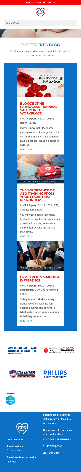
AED (56, 205)
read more (26, 149)
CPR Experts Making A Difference (39, 278)
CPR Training (50, 289)
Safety (32, 122)
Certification (27, 209)
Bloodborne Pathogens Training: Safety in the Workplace (38, 108)
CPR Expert (29, 118)
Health (23, 122)
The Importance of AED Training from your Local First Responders (37, 195)
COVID (38, 289)
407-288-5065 (54, 446)
